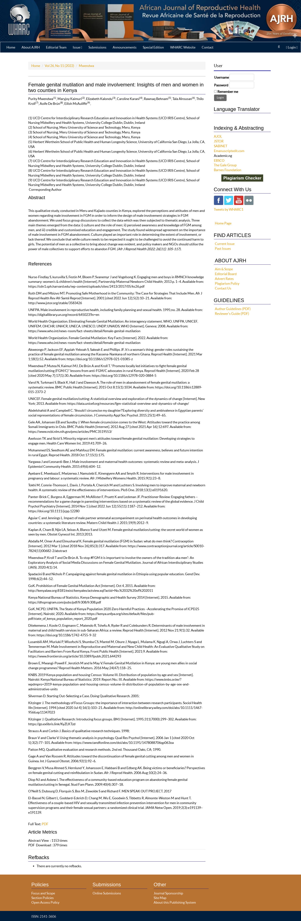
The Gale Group (225, 165)
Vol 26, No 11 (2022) (59, 66)
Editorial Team (56, 47)
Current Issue (225, 244)
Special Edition (153, 47)
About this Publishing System (175, 902)
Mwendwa (86, 66)
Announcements (124, 47)
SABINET (220, 146)
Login (292, 47)
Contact (207, 47)
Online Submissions (107, 893)
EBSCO (219, 160)
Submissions (97, 47)
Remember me (227, 92)
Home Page (223, 223)
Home (10, 47)
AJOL (218, 136)
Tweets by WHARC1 (228, 209)
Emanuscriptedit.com (229, 151)
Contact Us (223, 288)
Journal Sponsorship (168, 893)
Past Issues (223, 248)
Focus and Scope (43, 893)
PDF (45, 824)
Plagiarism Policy (227, 283)
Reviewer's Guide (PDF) (232, 313)
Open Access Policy (45, 902)
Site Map (160, 898)
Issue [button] (77, 47)
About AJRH (31, 47)
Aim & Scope (224, 269)
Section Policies (42, 898)
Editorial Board (226, 274)
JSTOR (218, 141)
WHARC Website (182, 47)
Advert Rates (224, 279)
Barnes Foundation (227, 170)
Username (221, 77)
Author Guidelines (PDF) (233, 309)
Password (221, 85)
